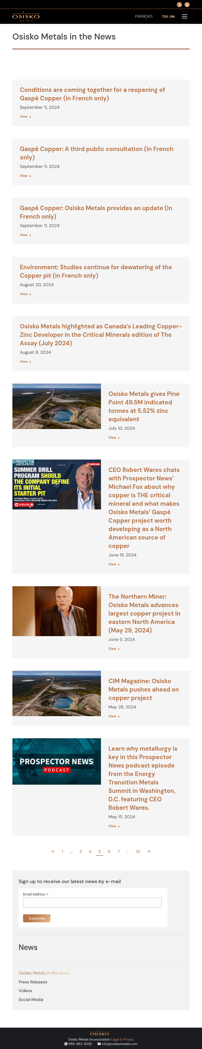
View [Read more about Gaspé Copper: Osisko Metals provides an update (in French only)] (25, 235)
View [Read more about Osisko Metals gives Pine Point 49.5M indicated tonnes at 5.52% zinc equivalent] (114, 437)
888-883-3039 (80, 1044)
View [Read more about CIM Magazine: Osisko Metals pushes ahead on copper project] (114, 716)
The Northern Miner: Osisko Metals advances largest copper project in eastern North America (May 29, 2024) (144, 613)
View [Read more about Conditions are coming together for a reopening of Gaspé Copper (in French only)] (25, 117)
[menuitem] (144, 16)
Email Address (35, 894)
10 (138, 851)
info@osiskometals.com (119, 1044)
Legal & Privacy (122, 1039)
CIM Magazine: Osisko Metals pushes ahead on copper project (143, 689)
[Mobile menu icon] (185, 16)
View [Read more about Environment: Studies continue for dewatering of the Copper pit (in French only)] (25, 294)
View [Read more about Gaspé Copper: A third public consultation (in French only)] (25, 176)
